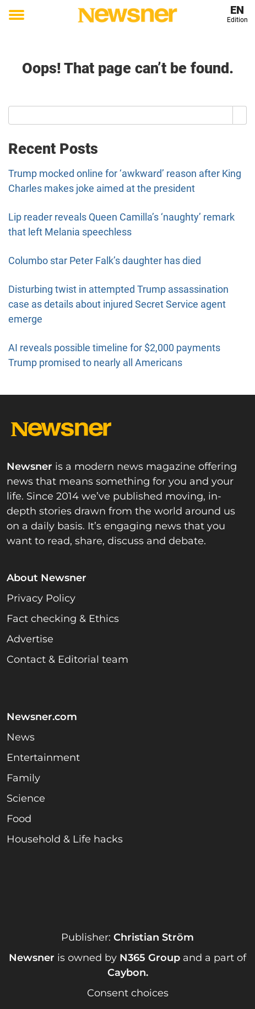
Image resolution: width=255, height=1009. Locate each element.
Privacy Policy (41, 598)
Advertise (30, 639)
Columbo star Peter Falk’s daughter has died (104, 260)
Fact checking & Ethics (63, 619)
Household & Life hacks (65, 839)
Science (26, 798)
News (21, 737)
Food (19, 819)
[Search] (240, 115)
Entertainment (43, 758)
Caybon (126, 973)
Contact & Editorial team (67, 659)
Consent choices (128, 993)
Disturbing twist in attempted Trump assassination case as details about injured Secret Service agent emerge (118, 304)
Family (23, 778)
